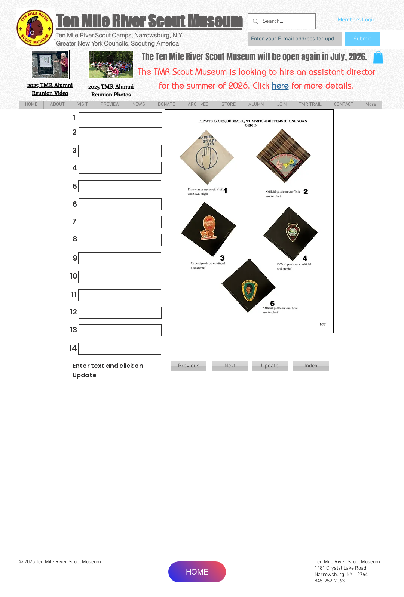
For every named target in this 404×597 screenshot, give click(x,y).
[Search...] (281, 21)
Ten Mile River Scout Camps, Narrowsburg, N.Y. (119, 35)
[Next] (230, 366)
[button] (378, 57)
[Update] (270, 366)
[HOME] (197, 571)
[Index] (311, 366)
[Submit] (362, 39)
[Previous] (188, 366)
